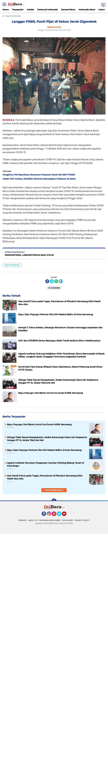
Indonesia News (87, 9)
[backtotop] (54, 501)
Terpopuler (17, 9)
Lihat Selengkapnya (54, 490)
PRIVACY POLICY (82, 520)
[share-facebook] (47, 281)
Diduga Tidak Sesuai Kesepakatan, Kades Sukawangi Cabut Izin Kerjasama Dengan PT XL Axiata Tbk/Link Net (47, 439)
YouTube (66, 515)
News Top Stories (12, 265)
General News (68, 9)
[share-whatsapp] (56, 281)
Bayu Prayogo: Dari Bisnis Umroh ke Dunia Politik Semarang (39, 424)
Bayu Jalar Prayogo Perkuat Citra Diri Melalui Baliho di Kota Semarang (44, 450)
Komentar (54, 288)
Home (6, 9)
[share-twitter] (52, 281)
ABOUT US (32, 520)
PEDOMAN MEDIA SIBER (49, 520)
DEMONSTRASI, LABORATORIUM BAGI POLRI (29, 255)
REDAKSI (22, 520)
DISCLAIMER (67, 520)
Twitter (60, 515)
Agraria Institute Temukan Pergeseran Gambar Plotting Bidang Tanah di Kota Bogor (45, 464)
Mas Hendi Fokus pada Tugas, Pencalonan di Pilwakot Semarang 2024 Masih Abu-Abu (44, 477)
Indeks (30, 9)
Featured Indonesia (47, 9)
